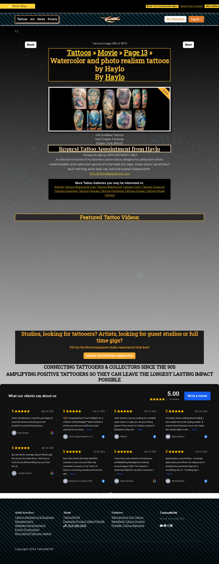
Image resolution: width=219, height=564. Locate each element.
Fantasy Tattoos (100, 191)
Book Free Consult (194, 6)
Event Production (27, 529)
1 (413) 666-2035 (74, 525)
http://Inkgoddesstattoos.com (109, 173)
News (41, 19)
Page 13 (135, 52)
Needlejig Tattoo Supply (128, 521)
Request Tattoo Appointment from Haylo (109, 148)
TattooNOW (71, 517)
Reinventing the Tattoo (127, 517)
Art (32, 19)
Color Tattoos (143, 187)
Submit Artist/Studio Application (109, 355)
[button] (175, 19)
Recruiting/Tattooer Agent (33, 533)
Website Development (30, 525)
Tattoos (22, 19)
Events (52, 19)
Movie (107, 52)
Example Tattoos (76, 191)
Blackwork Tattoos (120, 187)
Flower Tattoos (146, 191)
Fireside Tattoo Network (128, 525)
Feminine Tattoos (123, 191)
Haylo (114, 76)
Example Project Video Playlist (84, 521)
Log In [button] (195, 19)
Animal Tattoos (64, 187)
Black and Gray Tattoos (91, 187)
